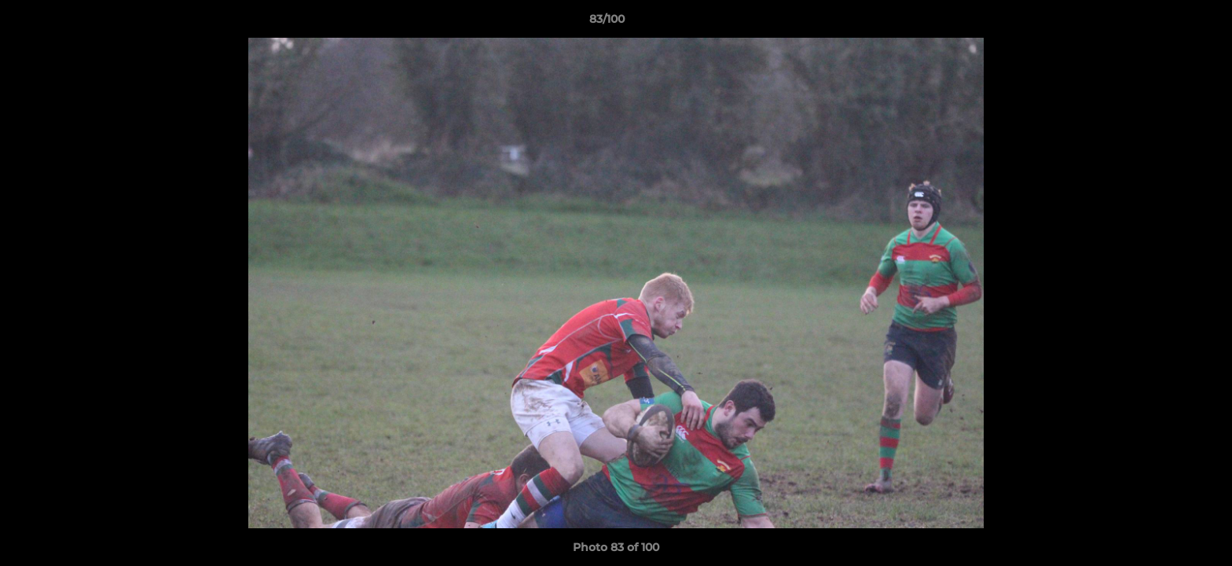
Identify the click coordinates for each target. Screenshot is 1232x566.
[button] (1166, 23)
